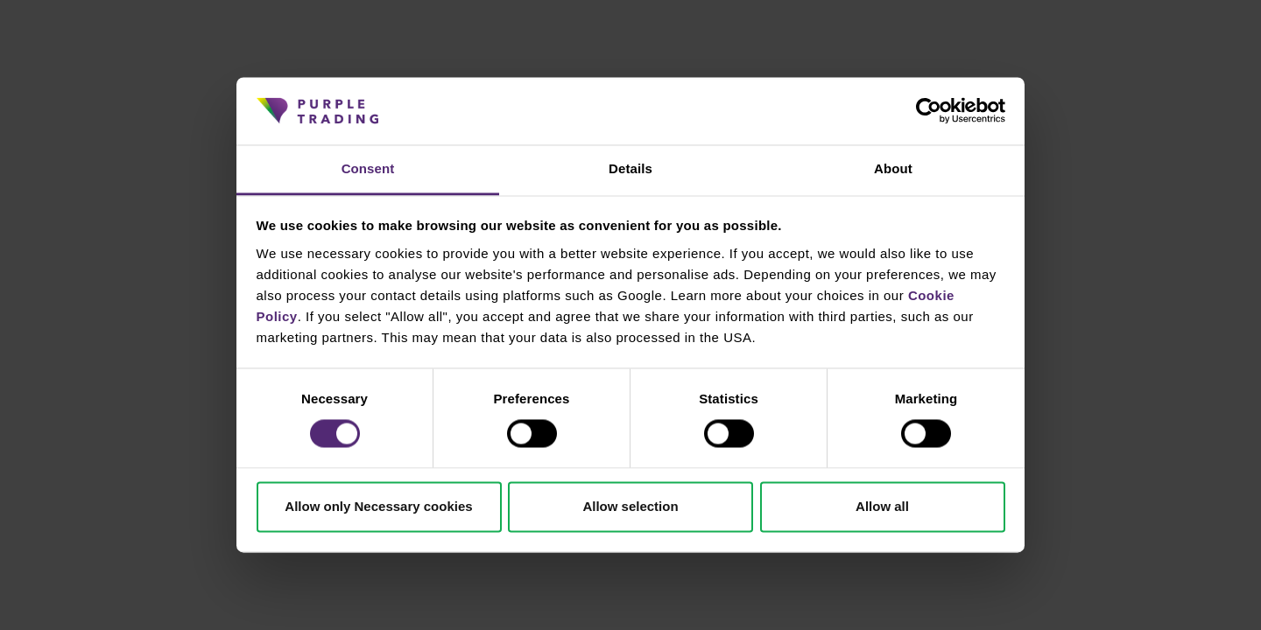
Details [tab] (630, 168)
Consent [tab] (368, 168)
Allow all (882, 506)
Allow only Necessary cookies (378, 506)
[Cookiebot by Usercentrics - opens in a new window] (928, 111)
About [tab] (893, 168)
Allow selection (630, 506)
